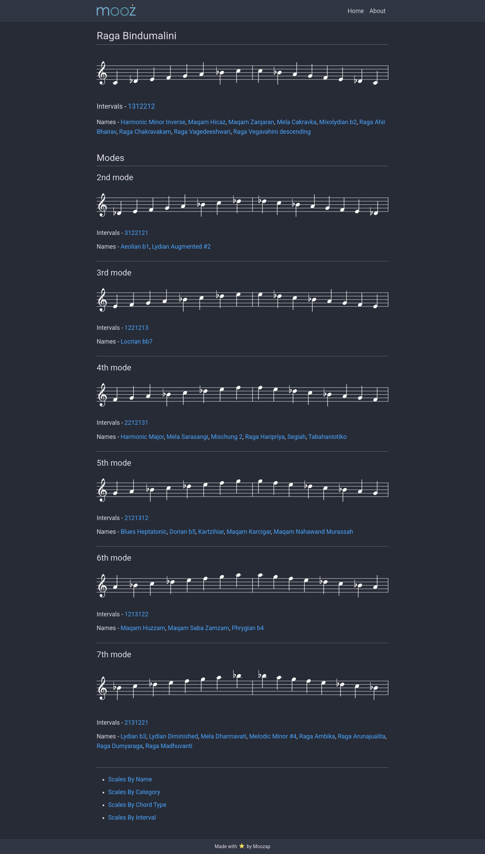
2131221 (136, 722)
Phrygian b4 (248, 628)
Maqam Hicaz (207, 122)
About (377, 11)
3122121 (136, 232)
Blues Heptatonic (144, 531)
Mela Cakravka (296, 122)
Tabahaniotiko (327, 436)
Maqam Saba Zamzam (198, 628)
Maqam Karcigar (249, 531)
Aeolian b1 (135, 246)
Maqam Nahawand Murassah (313, 531)
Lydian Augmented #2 (181, 246)
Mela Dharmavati (224, 736)
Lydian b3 (133, 736)
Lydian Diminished (173, 736)
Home (356, 11)
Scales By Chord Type (137, 804)
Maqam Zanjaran (251, 122)
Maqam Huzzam (143, 628)
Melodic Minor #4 (273, 736)
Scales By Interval (132, 817)
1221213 (136, 327)
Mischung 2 (226, 436)
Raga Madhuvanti (169, 746)
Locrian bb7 (137, 341)
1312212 (141, 106)
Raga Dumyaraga (120, 746)
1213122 (136, 614)
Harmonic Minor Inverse (153, 122)
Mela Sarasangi (187, 436)
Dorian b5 (183, 531)
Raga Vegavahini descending (272, 131)
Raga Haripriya (265, 436)
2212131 (136, 422)
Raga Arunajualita (362, 736)
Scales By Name (130, 779)
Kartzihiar (211, 531)
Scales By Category (134, 792)
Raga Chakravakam (145, 131)
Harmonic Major (142, 436)
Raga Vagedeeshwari (202, 131)
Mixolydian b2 (338, 122)
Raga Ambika (317, 736)
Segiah (297, 436)
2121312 (136, 518)
